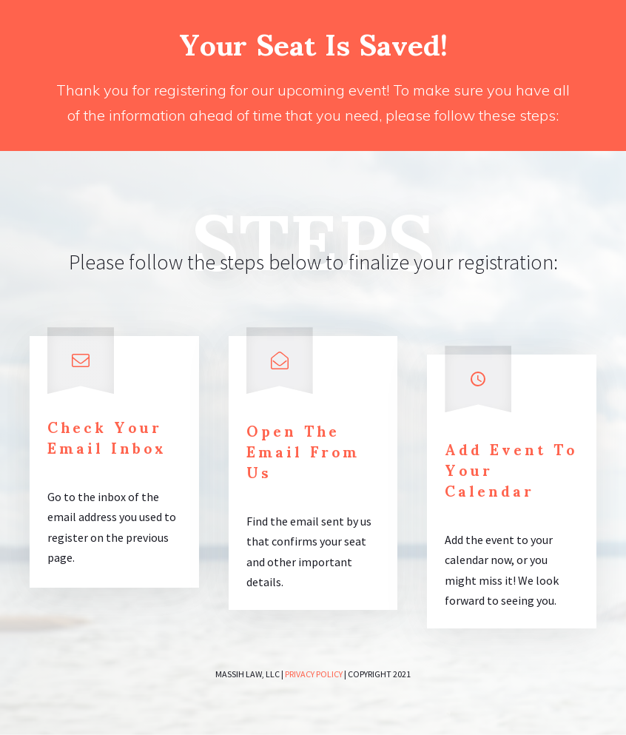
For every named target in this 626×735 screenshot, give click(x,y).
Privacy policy (314, 673)
